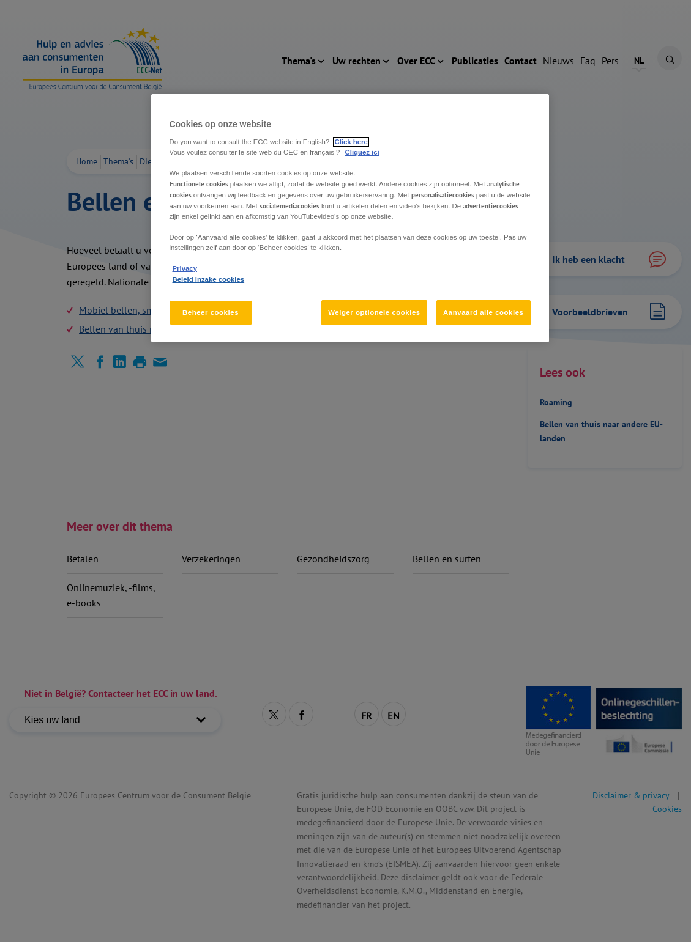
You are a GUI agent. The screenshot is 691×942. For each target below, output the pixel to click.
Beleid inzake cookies (209, 279)
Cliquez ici (362, 152)
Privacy (185, 268)
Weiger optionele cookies (374, 312)
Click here (350, 141)
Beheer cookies (210, 312)
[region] (350, 218)
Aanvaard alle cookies (483, 312)
